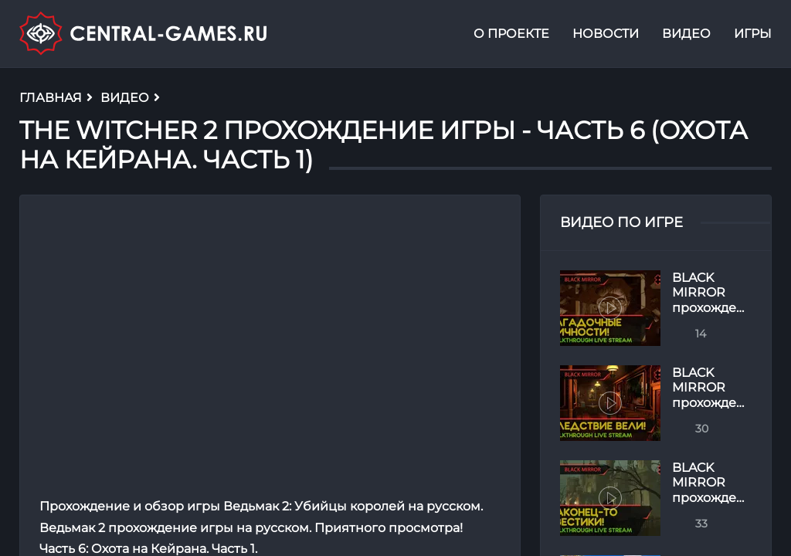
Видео (686, 33)
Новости (605, 33)
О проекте (511, 33)
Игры (753, 33)
